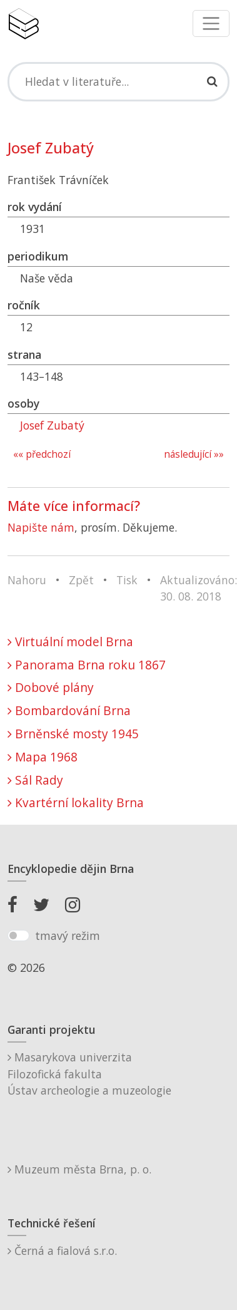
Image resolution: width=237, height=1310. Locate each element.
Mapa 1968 (43, 756)
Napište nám (41, 527)
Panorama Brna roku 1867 (87, 664)
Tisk (127, 579)
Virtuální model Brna (70, 641)
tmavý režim (67, 935)
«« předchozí (42, 454)
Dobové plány (51, 687)
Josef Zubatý (52, 425)
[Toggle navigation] (211, 23)
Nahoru (27, 579)
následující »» (194, 454)
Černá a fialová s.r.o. (62, 1250)
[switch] (18, 935)
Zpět (81, 579)
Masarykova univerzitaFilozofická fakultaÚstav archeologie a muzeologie (89, 1074)
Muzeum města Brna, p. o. (79, 1169)
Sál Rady (35, 779)
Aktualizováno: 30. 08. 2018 (198, 588)
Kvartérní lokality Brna (76, 802)
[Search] (118, 81)
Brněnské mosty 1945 (73, 733)
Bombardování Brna (69, 710)
